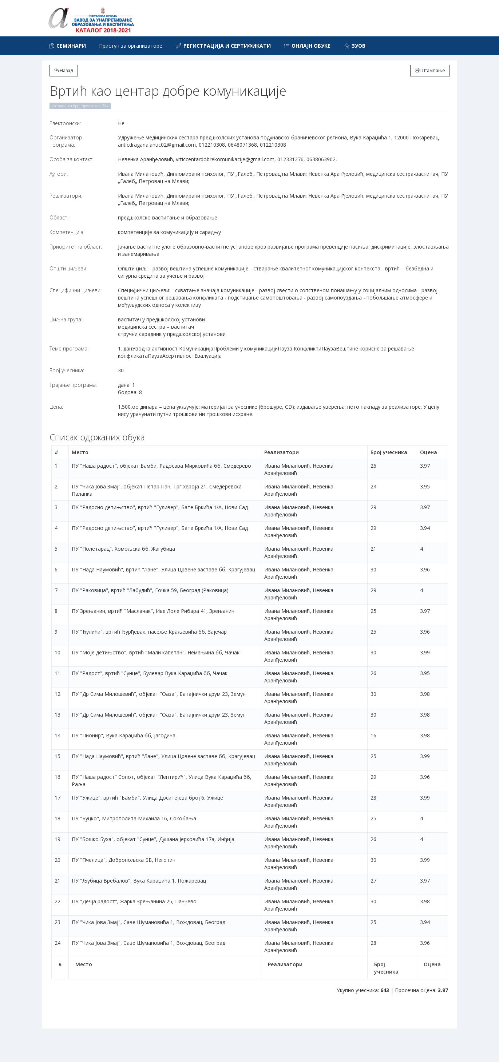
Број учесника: (66, 370)
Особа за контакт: (71, 159)
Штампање (430, 70)
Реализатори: (65, 195)
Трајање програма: (73, 384)
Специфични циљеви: (75, 290)
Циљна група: (65, 319)
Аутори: (58, 173)
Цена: (56, 406)
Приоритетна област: (75, 246)
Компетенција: (66, 232)
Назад (63, 70)
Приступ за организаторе (130, 45)
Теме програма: (68, 348)
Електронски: (65, 123)
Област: (58, 217)
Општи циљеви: (68, 268)
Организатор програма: (65, 141)
